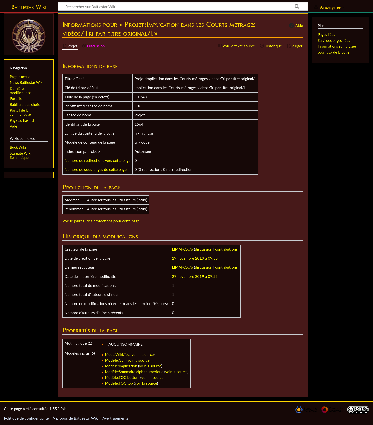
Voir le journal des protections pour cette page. (101, 221)
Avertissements (115, 418)
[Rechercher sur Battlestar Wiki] (183, 6)
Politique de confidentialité (26, 418)
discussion (203, 249)
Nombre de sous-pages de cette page (96, 169)
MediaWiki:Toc (117, 354)
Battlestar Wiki (28, 6)
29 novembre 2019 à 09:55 (195, 258)
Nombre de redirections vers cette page (98, 160)
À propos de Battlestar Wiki (76, 418)
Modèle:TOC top (119, 383)
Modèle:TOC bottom (122, 377)
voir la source (142, 354)
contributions (226, 249)
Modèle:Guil (115, 360)
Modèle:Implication (121, 365)
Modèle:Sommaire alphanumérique (134, 371)
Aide (295, 25)
